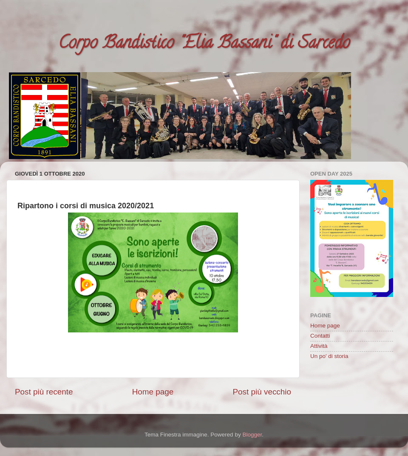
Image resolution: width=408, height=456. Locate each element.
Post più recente (44, 391)
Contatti (320, 336)
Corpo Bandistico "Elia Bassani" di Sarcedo (204, 44)
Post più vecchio (261, 391)
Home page (153, 391)
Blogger (252, 434)
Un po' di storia (329, 356)
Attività (319, 346)
